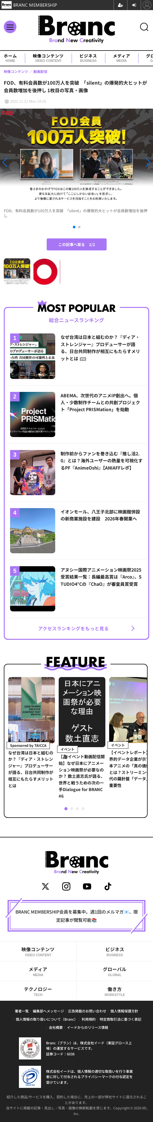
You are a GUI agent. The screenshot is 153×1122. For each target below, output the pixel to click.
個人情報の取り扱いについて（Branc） (47, 1019)
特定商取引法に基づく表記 (120, 1019)
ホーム (10, 58)
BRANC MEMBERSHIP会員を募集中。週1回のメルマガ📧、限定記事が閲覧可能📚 (76, 916)
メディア (121, 58)
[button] (23, 163)
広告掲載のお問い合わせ (87, 1010)
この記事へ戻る (76, 244)
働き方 (115, 991)
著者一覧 (22, 1010)
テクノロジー (38, 991)
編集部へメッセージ (48, 1010)
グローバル (115, 971)
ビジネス (88, 58)
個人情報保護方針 (124, 1010)
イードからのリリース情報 (87, 1027)
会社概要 (56, 1027)
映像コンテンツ (48, 58)
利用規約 (89, 1019)
